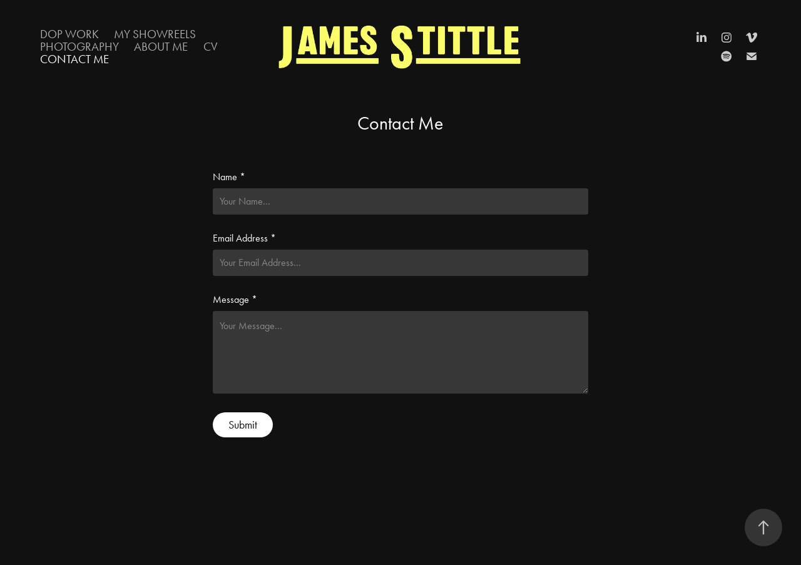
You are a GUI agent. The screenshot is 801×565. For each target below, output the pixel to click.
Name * (229, 177)
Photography (79, 46)
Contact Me (74, 59)
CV (210, 46)
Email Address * (244, 238)
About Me (161, 46)
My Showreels (155, 34)
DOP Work (69, 34)
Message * (235, 300)
